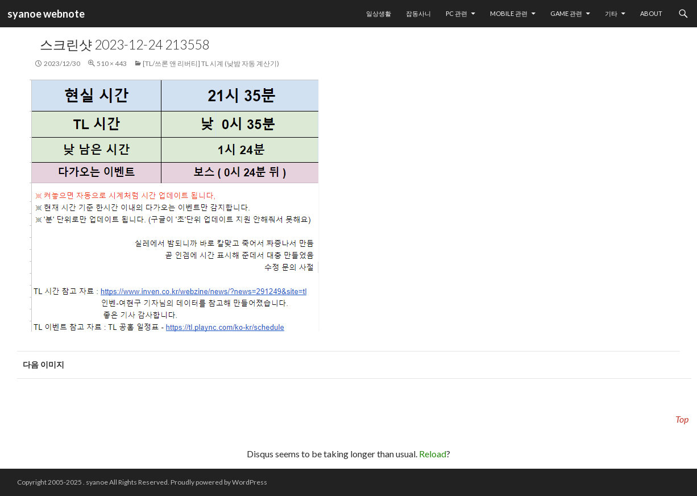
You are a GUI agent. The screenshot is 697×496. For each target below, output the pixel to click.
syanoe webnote (45, 13)
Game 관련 (566, 13)
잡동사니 (418, 13)
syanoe (97, 482)
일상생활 (378, 13)
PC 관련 (456, 13)
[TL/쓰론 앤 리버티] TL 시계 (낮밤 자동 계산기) (211, 63)
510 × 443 (112, 63)
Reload (432, 453)
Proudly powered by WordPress (219, 482)
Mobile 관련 (509, 13)
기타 (611, 13)
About (651, 13)
